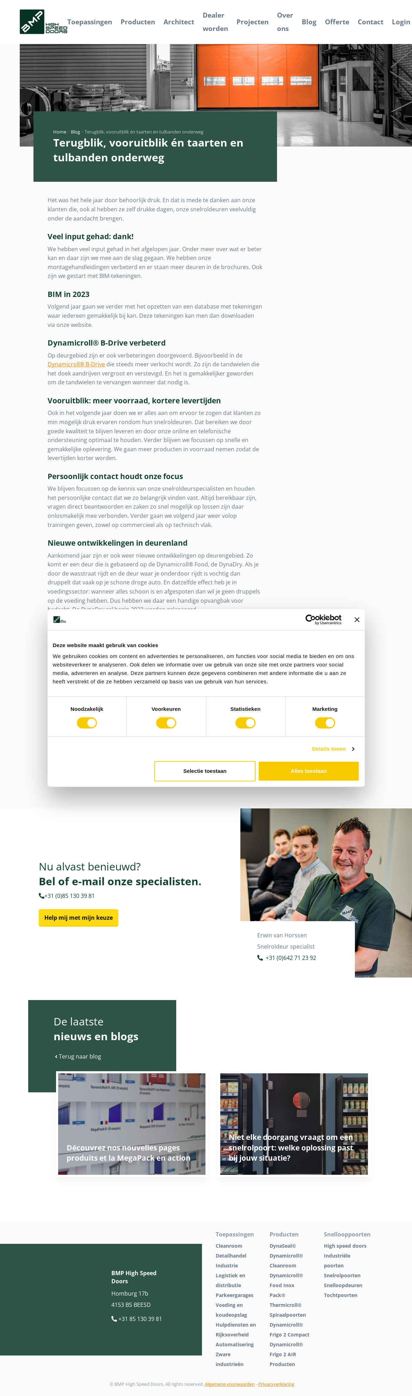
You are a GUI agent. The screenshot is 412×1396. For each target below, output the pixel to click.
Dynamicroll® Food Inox (286, 1280)
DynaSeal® (283, 1245)
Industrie (227, 1265)
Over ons (285, 21)
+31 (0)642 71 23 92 (286, 958)
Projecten (252, 21)
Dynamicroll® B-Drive (76, 364)
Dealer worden (215, 21)
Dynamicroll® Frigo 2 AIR (286, 1349)
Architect (179, 21)
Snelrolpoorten (342, 1275)
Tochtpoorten (340, 1295)
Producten (138, 21)
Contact (370, 21)
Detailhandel (231, 1255)
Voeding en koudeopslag (231, 1310)
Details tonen (329, 749)
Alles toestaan (309, 771)
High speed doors (345, 1245)
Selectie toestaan (205, 771)
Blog (309, 21)
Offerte (337, 21)
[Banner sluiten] (357, 619)
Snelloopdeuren (343, 1285)
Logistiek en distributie (230, 1280)
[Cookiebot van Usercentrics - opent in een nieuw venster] (311, 619)
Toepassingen (89, 21)
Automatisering (235, 1344)
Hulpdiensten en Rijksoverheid (236, 1329)
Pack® (277, 1295)
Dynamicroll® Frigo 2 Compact (289, 1329)
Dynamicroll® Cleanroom (286, 1260)
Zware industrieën (230, 1359)
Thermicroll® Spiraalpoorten (288, 1310)
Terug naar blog (78, 1056)
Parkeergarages (234, 1295)
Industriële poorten (337, 1260)
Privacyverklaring (276, 1384)
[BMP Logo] (43, 22)
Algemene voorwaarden (230, 1384)
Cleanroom (229, 1245)
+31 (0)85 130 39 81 (67, 896)
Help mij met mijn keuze (78, 918)
